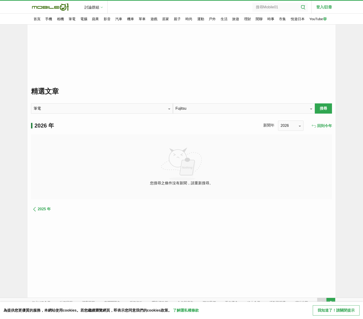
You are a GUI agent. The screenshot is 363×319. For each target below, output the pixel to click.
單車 (142, 19)
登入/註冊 (324, 7)
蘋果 (95, 19)
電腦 (83, 19)
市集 (282, 19)
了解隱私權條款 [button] (186, 310)
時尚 (188, 19)
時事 (270, 19)
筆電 (72, 19)
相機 (60, 19)
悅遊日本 (298, 19)
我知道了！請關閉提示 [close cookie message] (336, 310)
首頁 (37, 19)
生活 (224, 19)
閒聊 (259, 19)
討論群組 (91, 7)
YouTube (318, 19)
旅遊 (235, 19)
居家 (165, 19)
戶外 (212, 19)
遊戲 (153, 19)
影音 (107, 19)
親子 (177, 19)
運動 (200, 19)
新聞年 (268, 125)
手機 (48, 19)
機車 (130, 19)
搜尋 (323, 108)
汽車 (118, 19)
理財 (247, 19)
